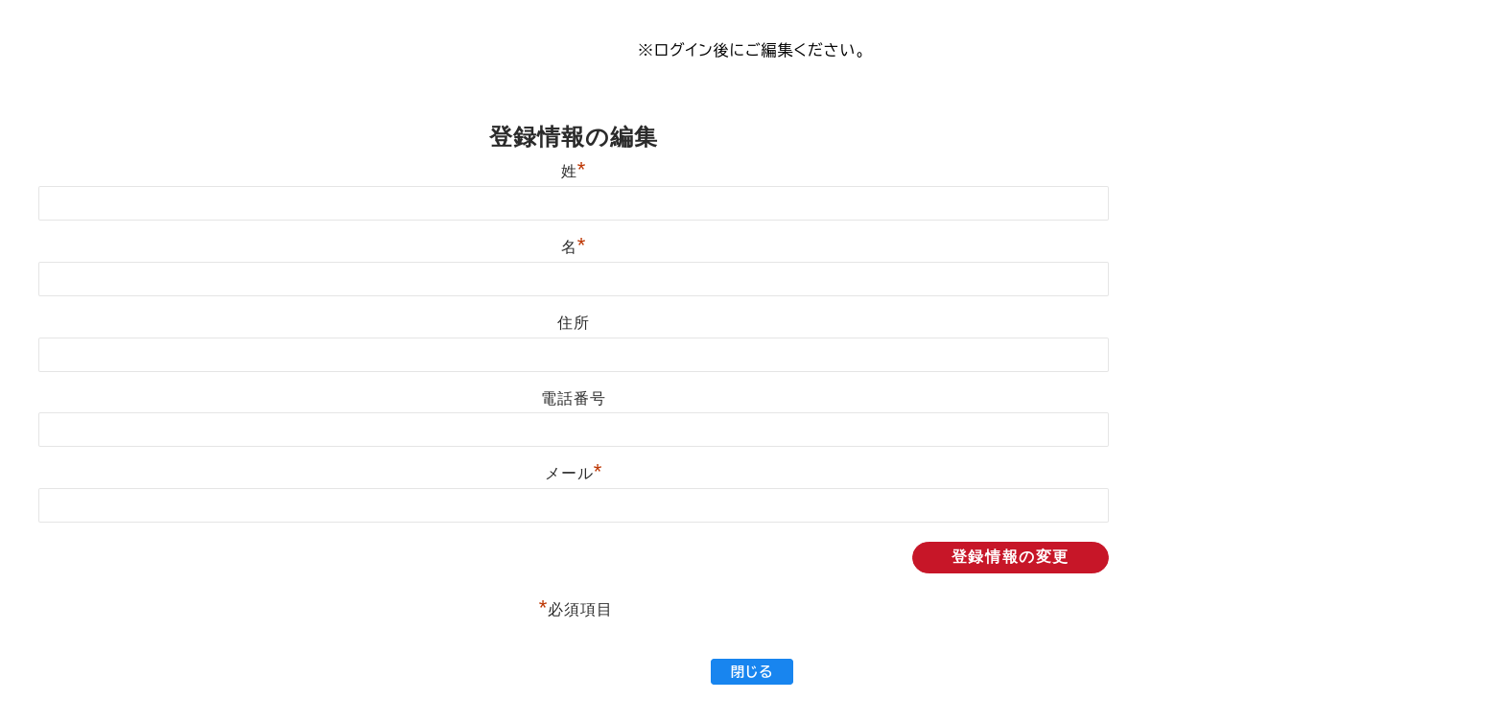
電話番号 (573, 398)
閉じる (752, 672)
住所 (573, 323)
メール (573, 473)
